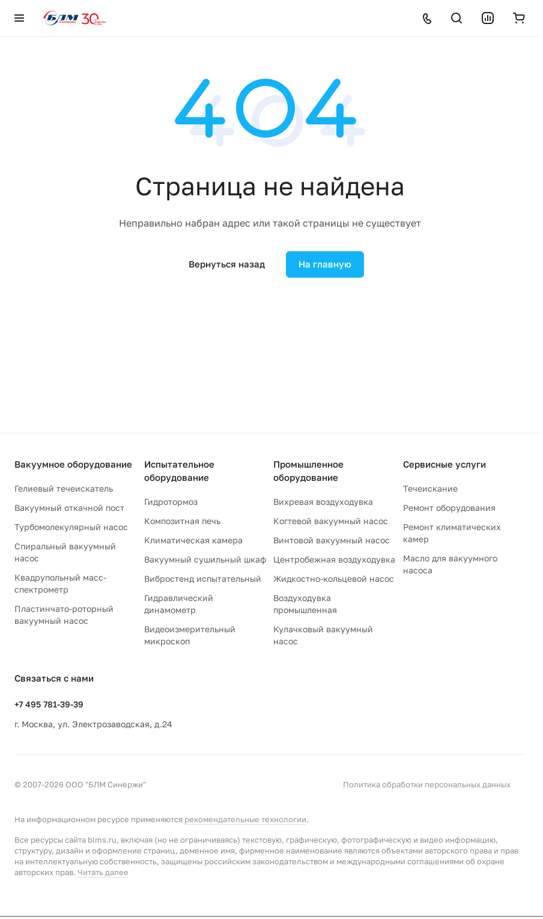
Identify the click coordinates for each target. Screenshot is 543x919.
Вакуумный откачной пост (69, 507)
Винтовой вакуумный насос (331, 540)
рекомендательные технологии (245, 819)
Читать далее (103, 872)
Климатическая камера (193, 540)
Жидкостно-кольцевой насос (333, 578)
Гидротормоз (171, 501)
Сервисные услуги (444, 464)
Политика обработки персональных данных (427, 784)
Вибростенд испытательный (202, 578)
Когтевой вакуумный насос (330, 521)
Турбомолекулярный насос (71, 527)
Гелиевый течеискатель (63, 488)
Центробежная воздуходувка (334, 559)
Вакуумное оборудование (73, 464)
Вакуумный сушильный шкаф (205, 559)
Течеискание (430, 488)
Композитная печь (182, 521)
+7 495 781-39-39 (48, 704)
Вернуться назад (227, 263)
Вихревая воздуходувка (323, 501)
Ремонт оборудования (449, 507)
